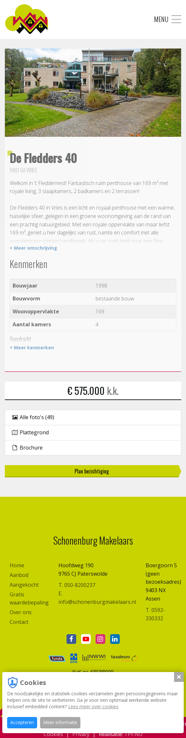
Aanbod (19, 575)
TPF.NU (133, 734)
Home (17, 565)
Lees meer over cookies (93, 706)
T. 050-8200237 (76, 585)
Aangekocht (24, 584)
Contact (19, 621)
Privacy (80, 734)
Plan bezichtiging (92, 471)
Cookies (53, 734)
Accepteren (22, 722)
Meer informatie (60, 722)
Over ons (21, 612)
